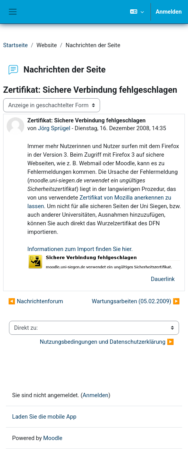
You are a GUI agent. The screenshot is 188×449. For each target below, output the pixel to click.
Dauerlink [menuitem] (163, 279)
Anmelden (169, 11)
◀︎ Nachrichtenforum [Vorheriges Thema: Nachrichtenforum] (35, 301)
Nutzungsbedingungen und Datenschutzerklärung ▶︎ (107, 341)
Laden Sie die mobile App (44, 416)
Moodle (53, 438)
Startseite (15, 45)
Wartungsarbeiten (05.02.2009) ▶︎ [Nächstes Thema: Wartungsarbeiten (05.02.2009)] (136, 301)
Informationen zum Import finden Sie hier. (80, 249)
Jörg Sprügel (54, 128)
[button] (137, 11)
